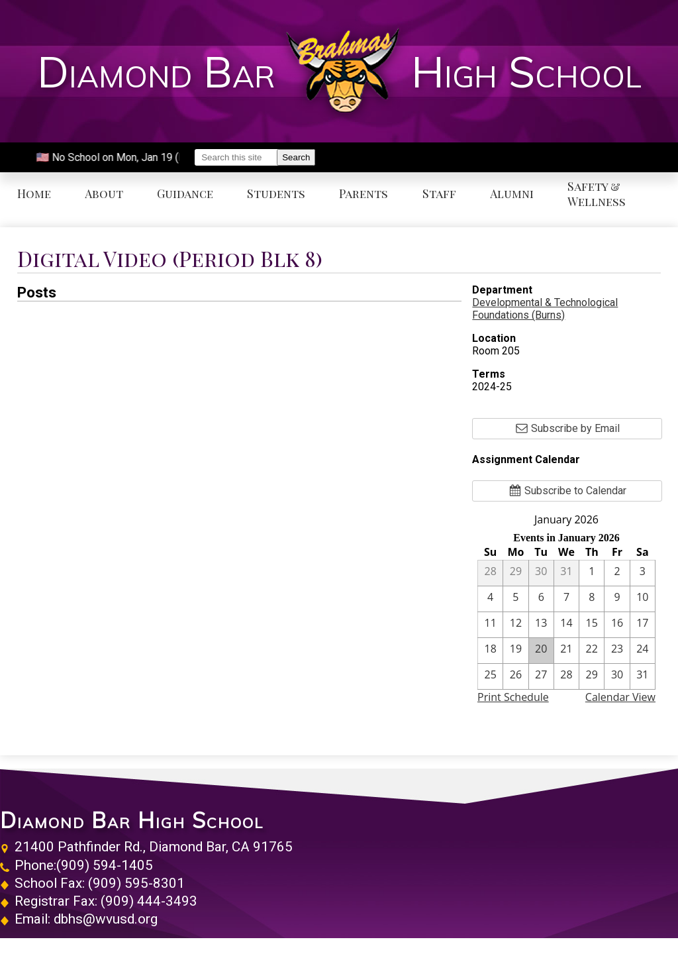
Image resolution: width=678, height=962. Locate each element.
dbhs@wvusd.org (106, 919)
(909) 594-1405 (104, 865)
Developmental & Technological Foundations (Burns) (545, 308)
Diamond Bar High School (132, 820)
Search (296, 157)
